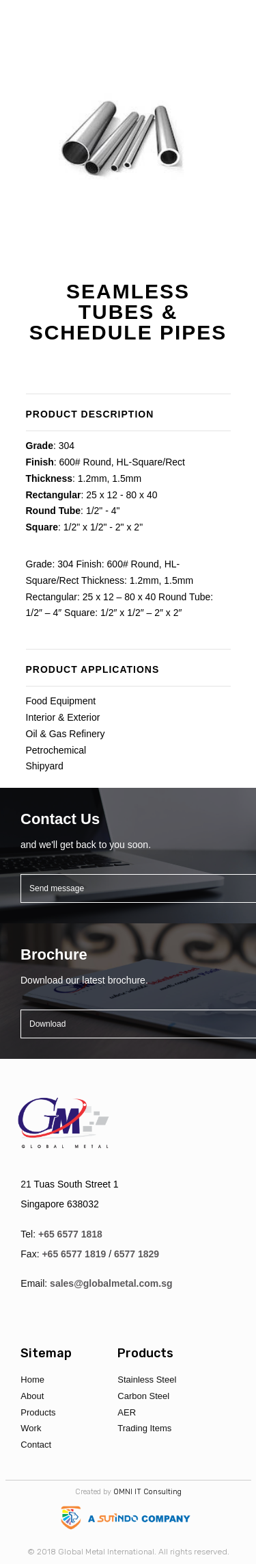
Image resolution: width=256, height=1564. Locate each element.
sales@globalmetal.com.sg (111, 1283)
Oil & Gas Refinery (65, 733)
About (32, 1396)
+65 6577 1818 (70, 1234)
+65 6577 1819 (74, 1253)
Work (30, 1428)
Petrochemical (56, 750)
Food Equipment (61, 700)
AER (126, 1412)
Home (32, 1379)
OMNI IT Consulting (147, 1491)
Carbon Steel (143, 1396)
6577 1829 (136, 1253)
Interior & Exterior (63, 717)
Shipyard (44, 765)
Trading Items (144, 1428)
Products (37, 1412)
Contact (35, 1444)
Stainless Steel (146, 1379)
